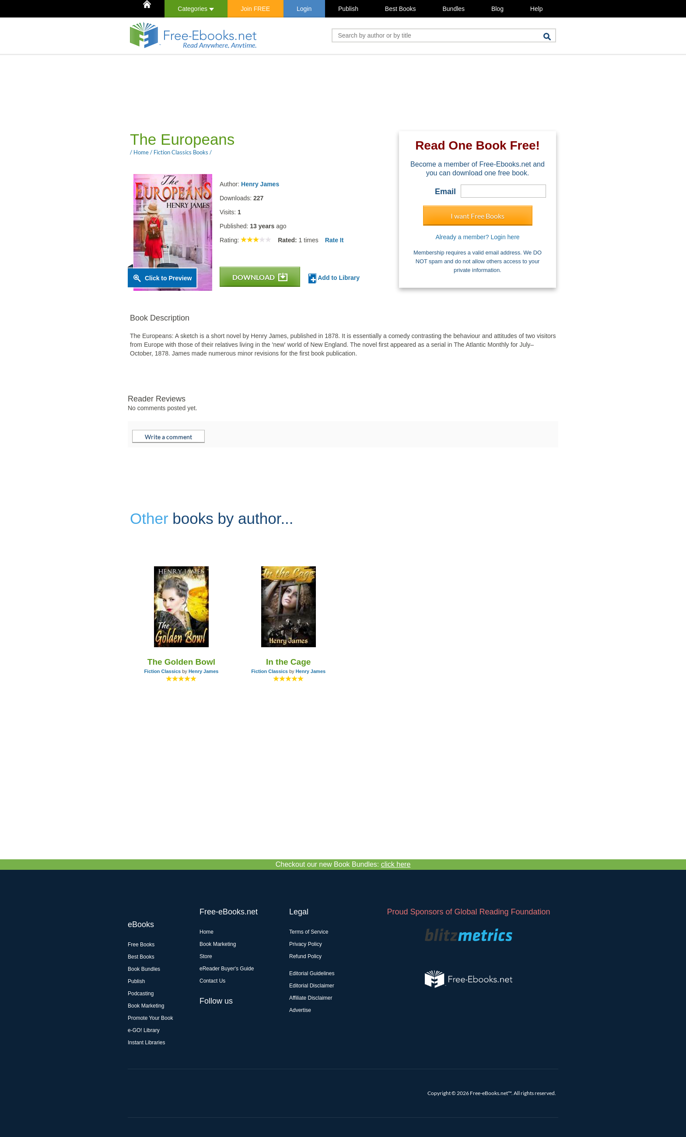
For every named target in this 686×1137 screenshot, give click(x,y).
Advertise (300, 1010)
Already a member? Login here (477, 237)
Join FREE (255, 8)
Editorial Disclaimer (311, 986)
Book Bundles (144, 969)
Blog (497, 8)
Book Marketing (146, 1006)
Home (207, 932)
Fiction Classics (162, 671)
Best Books (400, 8)
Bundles (453, 8)
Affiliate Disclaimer (310, 998)
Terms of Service (308, 932)
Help (536, 8)
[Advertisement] (287, 92)
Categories (196, 8)
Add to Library (334, 278)
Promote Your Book (150, 1018)
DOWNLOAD (259, 277)
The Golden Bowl (181, 661)
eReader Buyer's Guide (227, 969)
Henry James (260, 184)
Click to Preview (168, 278)
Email (445, 191)
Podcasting (141, 994)
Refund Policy (305, 956)
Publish (348, 8)
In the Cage (288, 661)
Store (206, 956)
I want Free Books (477, 216)
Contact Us (212, 981)
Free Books (141, 945)
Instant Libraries (146, 1042)
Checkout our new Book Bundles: (343, 864)
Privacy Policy (305, 944)
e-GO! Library (144, 1030)
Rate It (334, 240)
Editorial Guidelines (311, 973)
